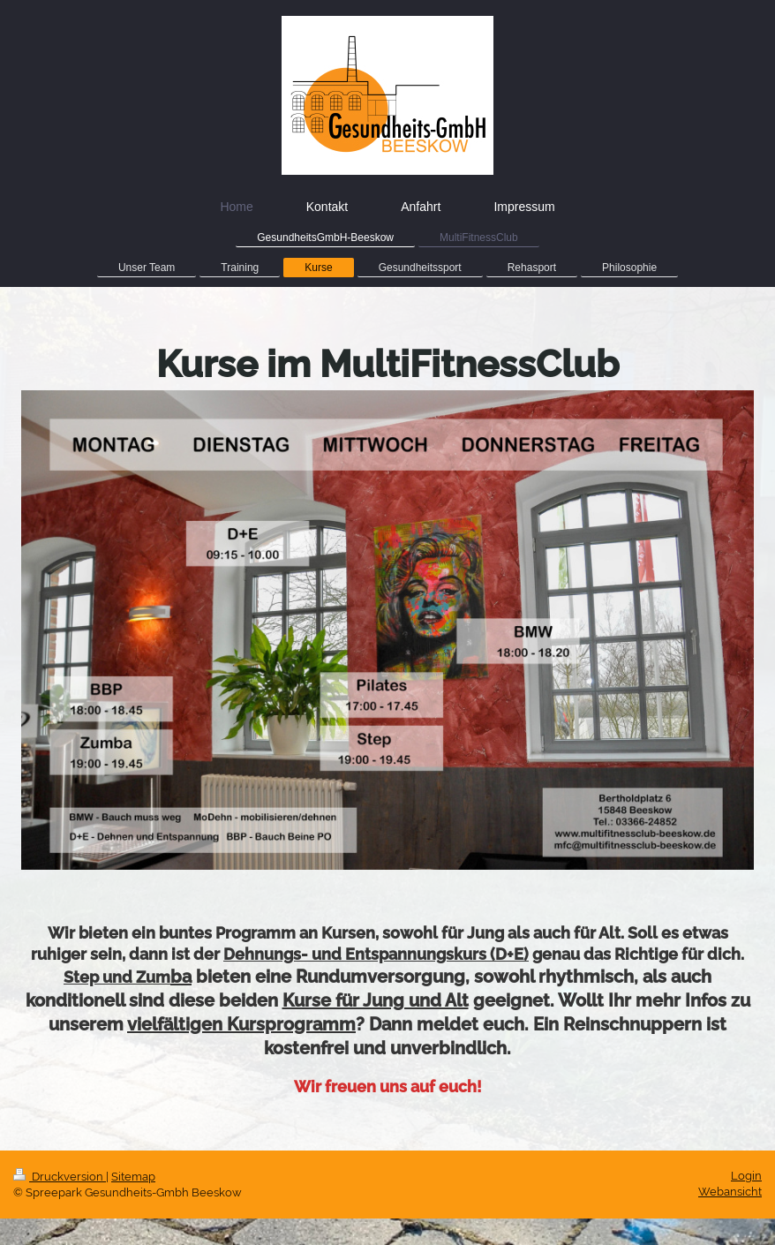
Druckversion (59, 1176)
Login (746, 1175)
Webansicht (730, 1191)
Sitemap (133, 1176)
